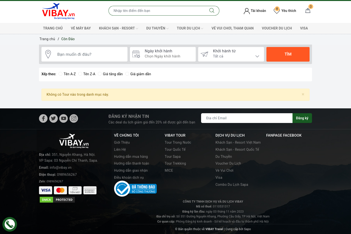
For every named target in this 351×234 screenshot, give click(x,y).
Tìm (287, 54)
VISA (304, 28)
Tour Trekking (175, 163)
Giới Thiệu (122, 142)
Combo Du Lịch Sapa (231, 185)
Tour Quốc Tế (175, 149)
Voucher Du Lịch (277, 28)
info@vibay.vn (60, 167)
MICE (169, 170)
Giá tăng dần (110, 74)
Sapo (247, 229)
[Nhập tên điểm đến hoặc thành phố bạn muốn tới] (156, 11)
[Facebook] (43, 118)
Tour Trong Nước (178, 142)
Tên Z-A (86, 74)
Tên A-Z (67, 74)
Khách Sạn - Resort (118, 28)
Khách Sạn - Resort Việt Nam (238, 142)
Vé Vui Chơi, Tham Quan (233, 28)
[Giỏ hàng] (308, 11)
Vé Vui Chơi (224, 170)
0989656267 (67, 175)
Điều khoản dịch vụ (129, 177)
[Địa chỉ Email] (247, 118)
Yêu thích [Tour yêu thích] (285, 11)
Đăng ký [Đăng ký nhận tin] (302, 118)
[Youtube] (63, 118)
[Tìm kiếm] (212, 11)
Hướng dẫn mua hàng (131, 157)
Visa (218, 177)
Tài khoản (255, 11)
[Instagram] (73, 118)
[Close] (303, 94)
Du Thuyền (157, 28)
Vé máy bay (81, 28)
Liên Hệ (120, 149)
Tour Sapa (173, 157)
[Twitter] (53, 118)
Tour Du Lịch (190, 28)
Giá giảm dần (138, 74)
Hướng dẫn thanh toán (131, 163)
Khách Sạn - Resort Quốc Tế (237, 149)
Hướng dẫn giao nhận (131, 170)
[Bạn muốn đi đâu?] (89, 54)
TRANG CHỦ (53, 28)
